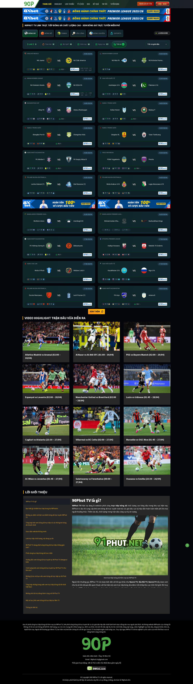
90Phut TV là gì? (31, 501)
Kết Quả (96, 4)
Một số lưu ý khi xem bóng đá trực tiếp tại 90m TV (43, 600)
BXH (88, 4)
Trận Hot (48, 44)
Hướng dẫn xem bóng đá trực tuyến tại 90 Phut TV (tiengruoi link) (46, 561)
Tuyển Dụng (114, 4)
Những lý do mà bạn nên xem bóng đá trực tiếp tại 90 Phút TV (46, 577)
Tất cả (119, 44)
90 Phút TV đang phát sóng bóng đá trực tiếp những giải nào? (45, 546)
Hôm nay (83, 44)
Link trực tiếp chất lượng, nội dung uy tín (40, 538)
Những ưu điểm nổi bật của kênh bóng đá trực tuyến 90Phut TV (46, 516)
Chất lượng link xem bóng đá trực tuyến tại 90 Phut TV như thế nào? (46, 569)
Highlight (58, 4)
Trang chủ (46, 4)
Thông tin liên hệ (31, 607)
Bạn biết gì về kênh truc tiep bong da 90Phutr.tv (42, 508)
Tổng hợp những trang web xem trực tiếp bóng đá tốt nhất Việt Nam (46, 585)
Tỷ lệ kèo (80, 4)
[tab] (30, 33)
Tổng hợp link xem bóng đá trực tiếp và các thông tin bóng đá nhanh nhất (46, 524)
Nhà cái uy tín (145, 4)
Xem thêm (96, 311)
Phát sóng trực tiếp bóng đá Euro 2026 (39, 553)
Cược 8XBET (162, 3)
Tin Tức (104, 4)
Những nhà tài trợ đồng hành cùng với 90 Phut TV (43, 593)
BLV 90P (66, 44)
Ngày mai (102, 44)
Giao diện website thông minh (36, 531)
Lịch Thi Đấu (69, 4)
